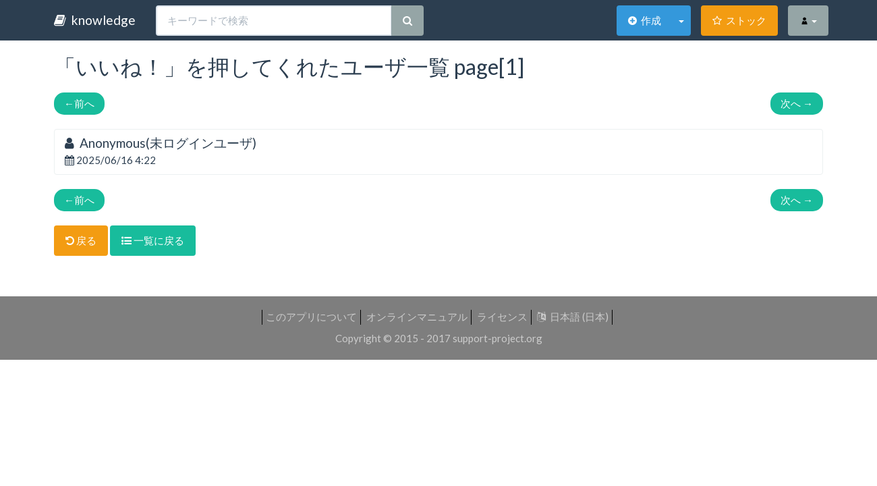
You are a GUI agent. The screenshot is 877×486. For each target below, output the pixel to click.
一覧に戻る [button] (152, 240)
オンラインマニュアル (417, 316)
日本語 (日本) (573, 316)
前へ (79, 103)
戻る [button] (80, 240)
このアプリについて (311, 316)
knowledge (95, 20)
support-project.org (497, 338)
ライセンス (502, 316)
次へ (797, 103)
